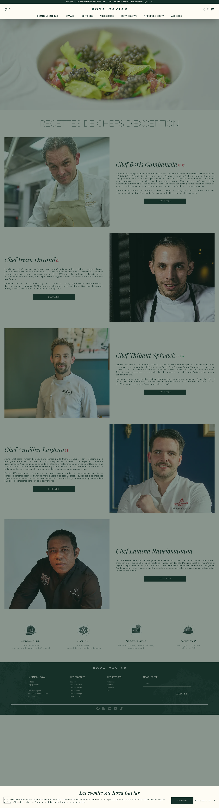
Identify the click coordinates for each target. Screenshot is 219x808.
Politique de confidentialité (72, 802)
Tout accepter (182, 801)
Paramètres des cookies (205, 801)
